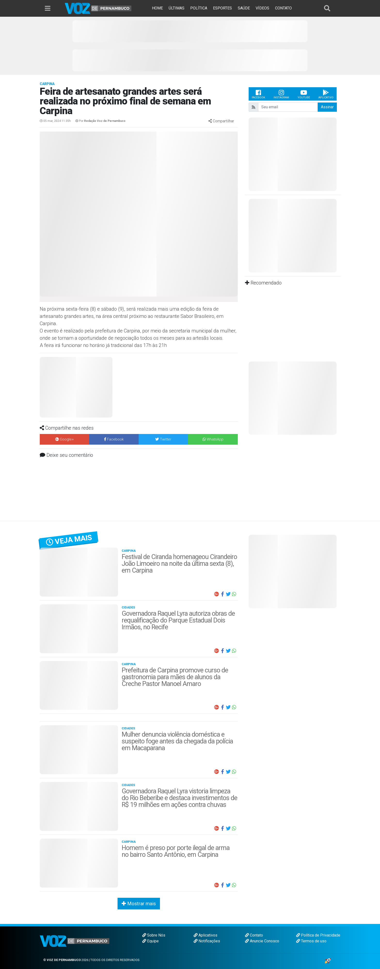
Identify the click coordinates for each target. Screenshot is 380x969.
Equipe (150, 941)
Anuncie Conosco (262, 941)
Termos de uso (311, 941)
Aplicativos (205, 935)
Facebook (258, 94)
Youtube (304, 94)
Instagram (281, 94)
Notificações (207, 941)
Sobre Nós (153, 935)
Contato (254, 935)
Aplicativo (325, 94)
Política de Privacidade (318, 935)
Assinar (327, 107)
